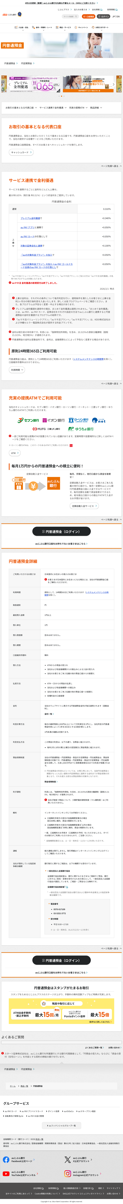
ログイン (105, 16)
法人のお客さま (80, 9)
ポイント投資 (53, 1111)
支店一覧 (39, 1139)
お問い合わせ (114, 1047)
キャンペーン (83, 27)
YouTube (24, 1173)
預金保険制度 (50, 781)
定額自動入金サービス (83, 506)
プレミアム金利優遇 (30, 218)
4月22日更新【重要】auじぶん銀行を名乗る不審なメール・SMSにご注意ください (60, 3)
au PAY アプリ (28, 227)
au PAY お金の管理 (36, 1116)
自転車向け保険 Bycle (14, 1116)
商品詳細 (94, 107)
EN (118, 16)
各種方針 (88, 1188)
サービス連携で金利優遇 (51, 107)
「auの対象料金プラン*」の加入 (36, 254)
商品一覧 (24, 1086)
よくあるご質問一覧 (93, 1047)
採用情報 (112, 9)
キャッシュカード (20, 152)
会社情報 (97, 9)
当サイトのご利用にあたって (18, 1193)
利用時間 (15, 369)
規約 (100, 1188)
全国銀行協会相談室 (57, 886)
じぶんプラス (63, 9)
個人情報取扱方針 (70, 1188)
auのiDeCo (68, 1111)
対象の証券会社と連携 (31, 245)
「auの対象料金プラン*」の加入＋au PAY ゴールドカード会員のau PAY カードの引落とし (47, 265)
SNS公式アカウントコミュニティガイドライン (82, 1193)
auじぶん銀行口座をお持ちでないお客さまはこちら (60, 543)
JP (113, 16)
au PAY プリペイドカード (32, 1111)
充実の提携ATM (76, 107)
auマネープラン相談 (87, 1111)
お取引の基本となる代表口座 (20, 107)
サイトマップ (112, 1188)
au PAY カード (28, 236)
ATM (13, 453)
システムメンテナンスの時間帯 (88, 359)
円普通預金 (9, 63)
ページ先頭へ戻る (109, 166)
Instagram (86, 1173)
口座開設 (90, 16)
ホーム (13, 1086)
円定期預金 (26, 63)
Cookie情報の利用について (46, 1193)
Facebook (22, 1159)
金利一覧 (48, 714)
